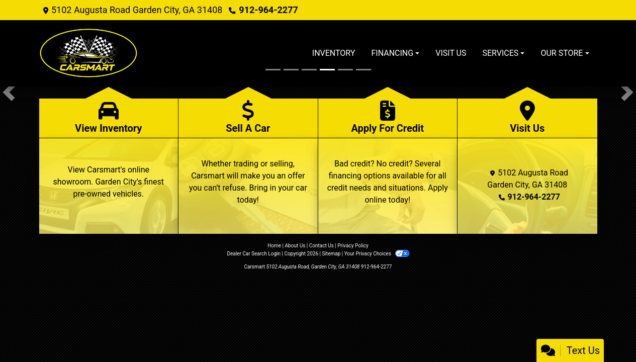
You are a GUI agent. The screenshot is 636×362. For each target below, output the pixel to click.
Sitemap (331, 253)
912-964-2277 (268, 10)
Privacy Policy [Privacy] (353, 245)
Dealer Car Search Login (254, 253)
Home (274, 245)
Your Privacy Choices (376, 253)
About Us (295, 245)
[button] (9, 92)
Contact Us (321, 245)
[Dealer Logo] (89, 53)
